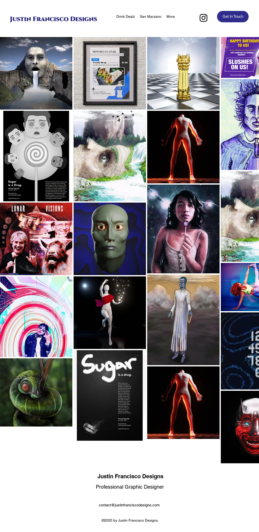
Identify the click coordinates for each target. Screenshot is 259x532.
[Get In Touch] (233, 16)
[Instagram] (203, 18)
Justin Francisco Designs (130, 476)
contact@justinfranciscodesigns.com (129, 505)
